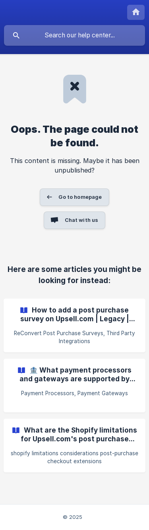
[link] (74, 325)
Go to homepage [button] (80, 197)
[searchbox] (74, 35)
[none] (136, 12)
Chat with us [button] (82, 220)
